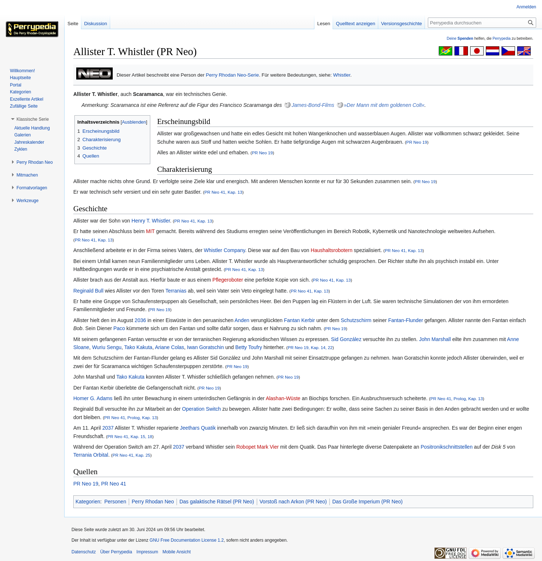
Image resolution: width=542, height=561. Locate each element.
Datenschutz (83, 551)
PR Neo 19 (416, 142)
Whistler (341, 75)
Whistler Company (224, 250)
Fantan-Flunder (405, 320)
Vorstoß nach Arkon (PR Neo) (293, 501)
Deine (460, 38)
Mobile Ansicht (176, 551)
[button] (32, 119)
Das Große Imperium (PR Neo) (367, 501)
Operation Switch (201, 409)
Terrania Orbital (90, 455)
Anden (242, 320)
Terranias (175, 291)
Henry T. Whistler (151, 221)
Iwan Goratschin (205, 347)
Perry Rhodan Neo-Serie (232, 75)
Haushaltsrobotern (331, 250)
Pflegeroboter (227, 280)
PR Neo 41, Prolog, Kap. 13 (456, 398)
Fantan (292, 320)
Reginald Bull (88, 291)
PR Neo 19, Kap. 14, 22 (310, 347)
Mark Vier (268, 447)
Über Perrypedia (116, 551)
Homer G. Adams (92, 398)
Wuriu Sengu (106, 347)
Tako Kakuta (138, 347)
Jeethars (190, 428)
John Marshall (435, 339)
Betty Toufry (248, 347)
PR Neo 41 (113, 484)
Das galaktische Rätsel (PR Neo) (216, 501)
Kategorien (88, 501)
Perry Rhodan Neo (153, 501)
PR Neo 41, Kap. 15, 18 (129, 436)
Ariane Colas (169, 347)
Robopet (246, 447)
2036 (140, 320)
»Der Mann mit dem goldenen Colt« (384, 105)
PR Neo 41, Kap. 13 (224, 192)
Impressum (147, 551)
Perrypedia (501, 38)
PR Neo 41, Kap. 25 (131, 455)
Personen (115, 501)
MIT (150, 231)
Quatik (208, 428)
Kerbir (308, 320)
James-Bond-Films (312, 105)
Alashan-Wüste (283, 398)
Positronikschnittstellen (446, 447)
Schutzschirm (356, 320)
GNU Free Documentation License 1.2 (187, 540)
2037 (107, 428)
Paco (119, 328)
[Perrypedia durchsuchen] (482, 23)
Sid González (346, 339)
